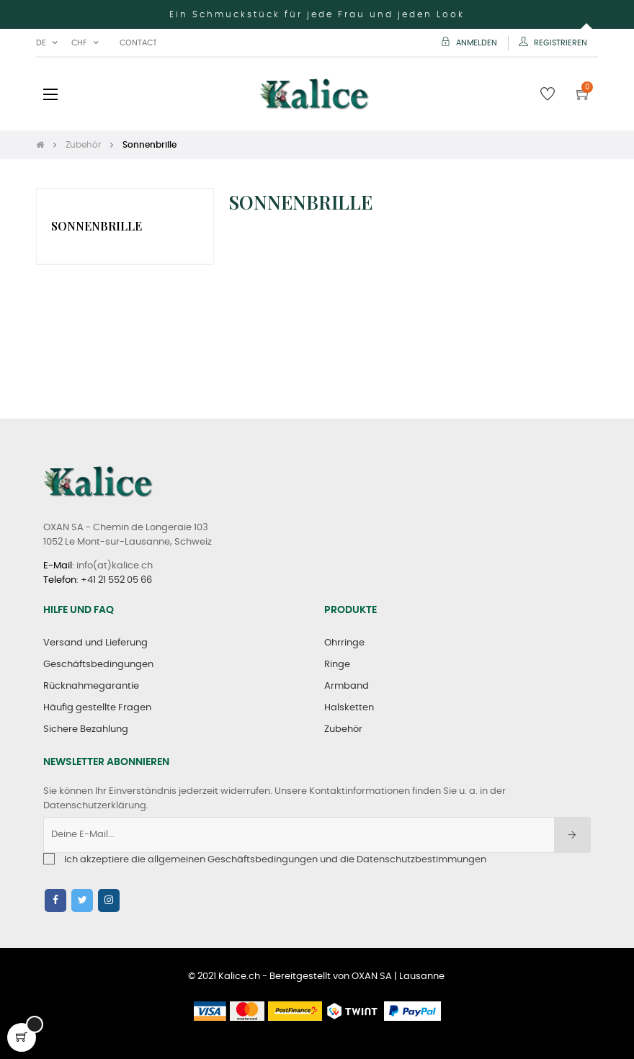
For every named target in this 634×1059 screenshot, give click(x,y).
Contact (138, 43)
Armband (346, 686)
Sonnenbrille (96, 225)
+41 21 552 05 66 (116, 580)
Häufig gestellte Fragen (97, 707)
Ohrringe (344, 643)
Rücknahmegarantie (91, 686)
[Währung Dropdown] (84, 43)
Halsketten (349, 707)
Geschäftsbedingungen (98, 664)
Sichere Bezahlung (85, 729)
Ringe (337, 664)
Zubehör (343, 729)
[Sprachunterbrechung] (46, 43)
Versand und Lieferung (95, 643)
